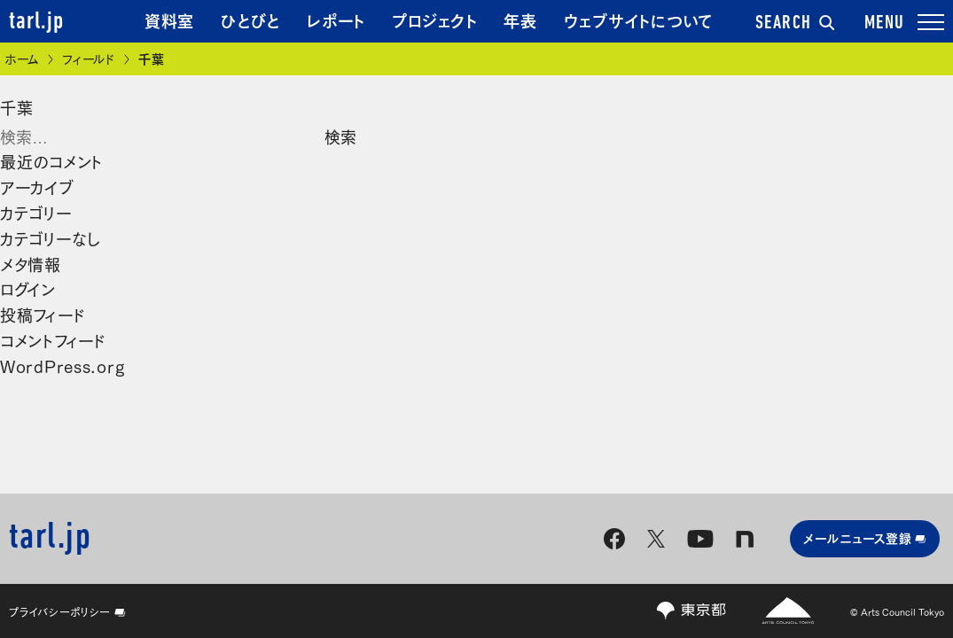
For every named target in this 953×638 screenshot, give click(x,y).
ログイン (28, 288)
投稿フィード (42, 313)
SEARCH (795, 24)
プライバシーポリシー (67, 611)
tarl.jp (36, 22)
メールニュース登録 (864, 537)
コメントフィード (53, 339)
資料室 (169, 19)
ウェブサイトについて (639, 19)
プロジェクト (434, 19)
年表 (520, 19)
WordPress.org (62, 365)
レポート (336, 19)
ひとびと (250, 19)
